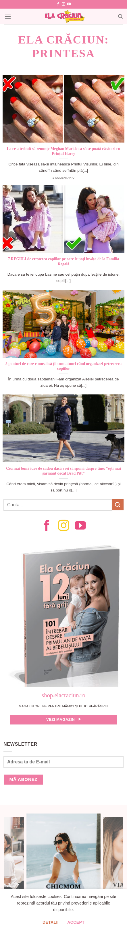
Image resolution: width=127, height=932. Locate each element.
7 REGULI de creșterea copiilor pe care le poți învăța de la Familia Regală (63, 261)
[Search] (120, 16)
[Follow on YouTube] (69, 4)
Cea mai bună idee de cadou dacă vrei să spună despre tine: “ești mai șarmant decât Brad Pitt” (63, 471)
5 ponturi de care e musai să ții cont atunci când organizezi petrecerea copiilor (63, 366)
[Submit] (118, 504)
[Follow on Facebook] (58, 4)
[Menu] (7, 16)
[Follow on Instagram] (63, 4)
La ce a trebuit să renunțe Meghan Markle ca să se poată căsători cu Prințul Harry (63, 151)
